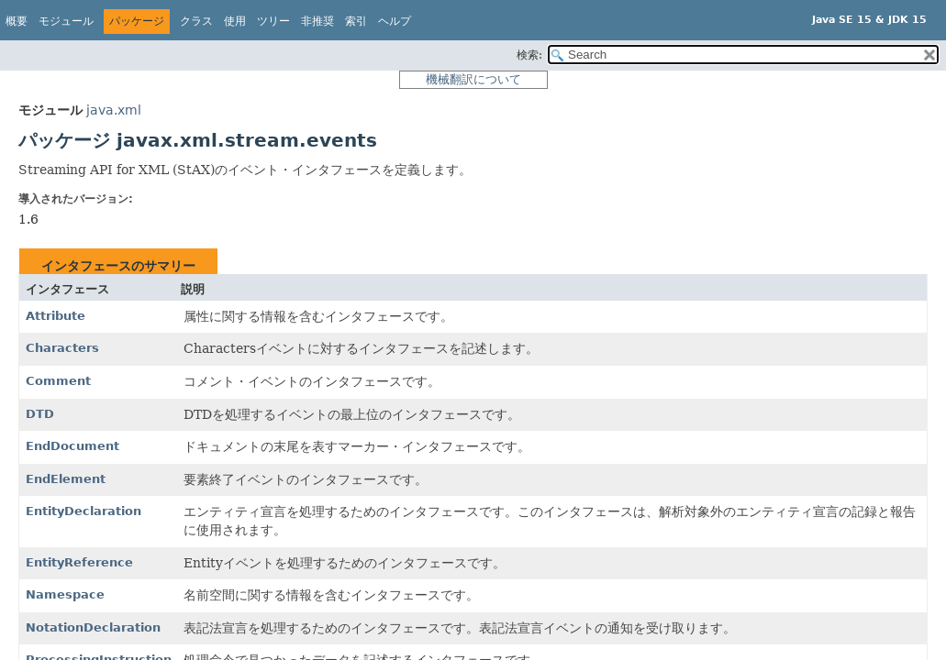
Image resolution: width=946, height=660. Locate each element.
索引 (356, 21)
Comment (58, 381)
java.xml (113, 110)
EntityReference (79, 562)
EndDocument (72, 446)
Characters (62, 348)
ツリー (273, 21)
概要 (17, 21)
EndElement (66, 479)
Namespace (65, 594)
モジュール (66, 21)
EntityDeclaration (83, 511)
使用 (235, 21)
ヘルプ (394, 21)
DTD (40, 414)
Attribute (55, 316)
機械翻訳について (473, 79)
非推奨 (317, 21)
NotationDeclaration (93, 627)
